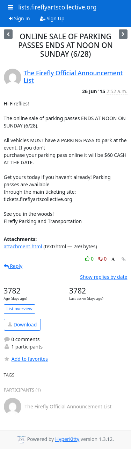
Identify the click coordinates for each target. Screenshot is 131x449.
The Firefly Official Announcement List (73, 76)
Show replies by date (103, 277)
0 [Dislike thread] (103, 258)
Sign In (19, 18)
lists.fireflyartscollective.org (57, 7)
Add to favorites (26, 358)
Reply (13, 266)
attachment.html (23, 246)
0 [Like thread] (90, 258)
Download (22, 324)
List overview (19, 309)
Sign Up (52, 18)
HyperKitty (67, 439)
